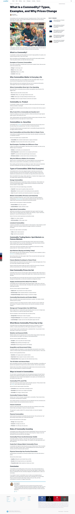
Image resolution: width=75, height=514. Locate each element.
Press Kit (29, 500)
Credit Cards (8, 501)
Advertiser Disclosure (62, 3)
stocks (13, 384)
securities (19, 124)
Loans (14, 501)
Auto (14, 497)
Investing (14, 500)
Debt (7, 500)
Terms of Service (60, 511)
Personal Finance (22, 497)
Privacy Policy (66, 511)
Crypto (21, 500)
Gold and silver (19, 198)
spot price (12, 253)
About (28, 497)
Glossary (11, 3)
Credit (7, 497)
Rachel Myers (14, 14)
